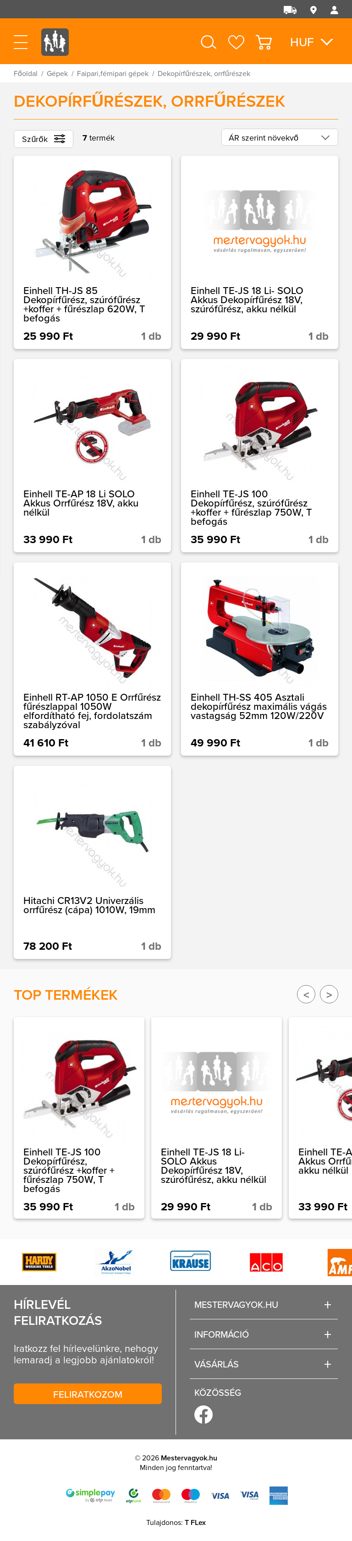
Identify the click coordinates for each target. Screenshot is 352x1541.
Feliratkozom (87, 1394)
